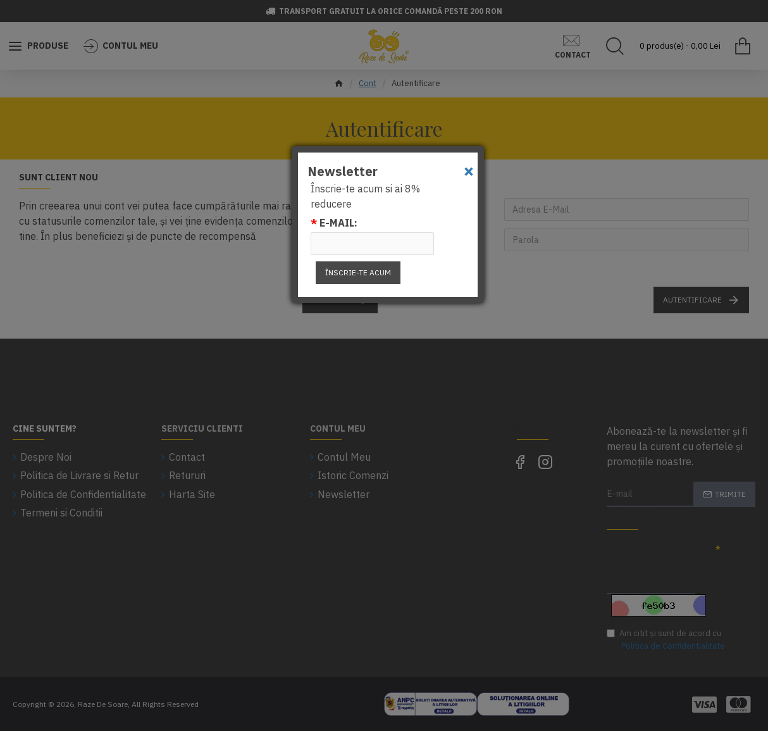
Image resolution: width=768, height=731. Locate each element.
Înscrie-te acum (358, 272)
